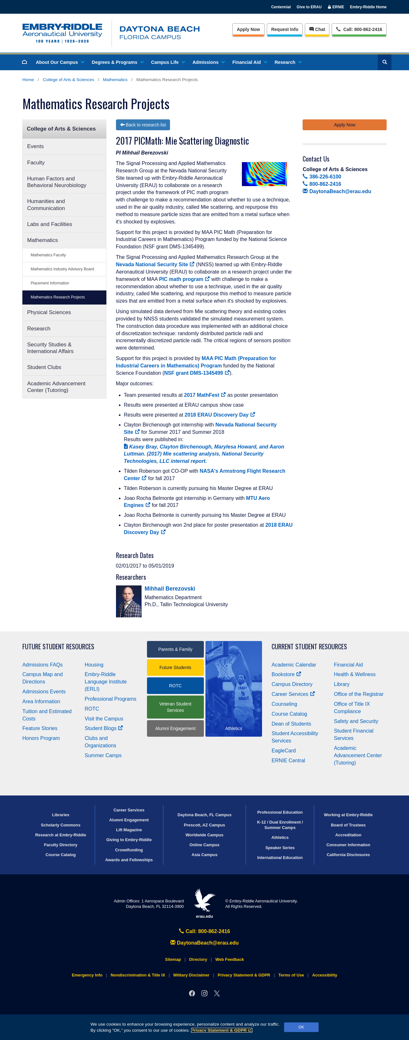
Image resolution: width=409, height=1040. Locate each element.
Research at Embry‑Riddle (60, 835)
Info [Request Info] (284, 29)
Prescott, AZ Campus (204, 825)
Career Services (293, 694)
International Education (280, 857)
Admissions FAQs (42, 664)
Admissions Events (44, 691)
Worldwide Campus (205, 835)
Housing (94, 664)
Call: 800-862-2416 (204, 931)
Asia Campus (204, 854)
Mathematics (115, 79)
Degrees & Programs (117, 62)
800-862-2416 (322, 184)
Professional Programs (110, 699)
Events (35, 146)
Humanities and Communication (46, 204)
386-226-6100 (322, 176)
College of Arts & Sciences (68, 79)
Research (287, 62)
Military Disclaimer (191, 975)
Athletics (280, 837)
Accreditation (348, 835)
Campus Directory (292, 684)
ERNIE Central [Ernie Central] (288, 760)
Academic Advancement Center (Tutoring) (56, 387)
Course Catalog (289, 714)
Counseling (284, 704)
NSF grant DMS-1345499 (197, 373)
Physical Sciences (49, 312)
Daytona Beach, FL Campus (204, 814)
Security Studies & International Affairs (50, 348)
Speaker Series (280, 847)
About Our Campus (60, 62)
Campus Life (167, 62)
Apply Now (248, 29)
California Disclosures (348, 854)
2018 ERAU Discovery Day (220, 415)
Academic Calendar (294, 664)
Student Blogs (104, 728)
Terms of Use (291, 975)
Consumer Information (348, 844)
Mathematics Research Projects (58, 297)
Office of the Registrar (358, 694)
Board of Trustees (348, 825)
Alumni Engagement (175, 728)
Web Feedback (229, 959)
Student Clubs (44, 367)
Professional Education (280, 812)
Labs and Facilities (49, 224)
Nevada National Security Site (155, 264)
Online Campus (204, 844)
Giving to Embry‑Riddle (129, 839)
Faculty (36, 163)
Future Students (175, 667)
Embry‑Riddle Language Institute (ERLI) (106, 682)
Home (28, 79)
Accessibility (324, 975)
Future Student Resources (58, 647)
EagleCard (284, 750)
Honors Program (41, 738)
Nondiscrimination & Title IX (138, 975)
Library (342, 684)
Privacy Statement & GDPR (222, 1030)
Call (359, 29)
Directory (198, 959)
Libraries (60, 814)
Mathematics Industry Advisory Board (62, 269)
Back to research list (143, 124)
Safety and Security (356, 721)
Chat (317, 29)
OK (301, 1027)
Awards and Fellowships (129, 859)
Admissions (208, 62)
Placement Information (50, 283)
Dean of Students (291, 724)
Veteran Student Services (175, 707)
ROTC (92, 709)
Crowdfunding (129, 850)
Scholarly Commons (61, 825)
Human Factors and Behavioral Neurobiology (56, 182)
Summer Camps (103, 755)
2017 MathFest (205, 395)
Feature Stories (39, 728)
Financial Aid (249, 62)
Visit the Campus (104, 718)
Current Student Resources (309, 647)
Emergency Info (87, 975)
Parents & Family (175, 649)
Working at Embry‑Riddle (348, 814)
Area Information (41, 701)
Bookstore (286, 674)
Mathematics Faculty (48, 255)
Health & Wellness (354, 674)
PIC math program (184, 279)
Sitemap (173, 959)
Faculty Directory (61, 844)
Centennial (281, 7)
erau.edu (204, 903)
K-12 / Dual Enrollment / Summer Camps (280, 825)
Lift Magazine (129, 829)
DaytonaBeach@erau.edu (337, 191)
